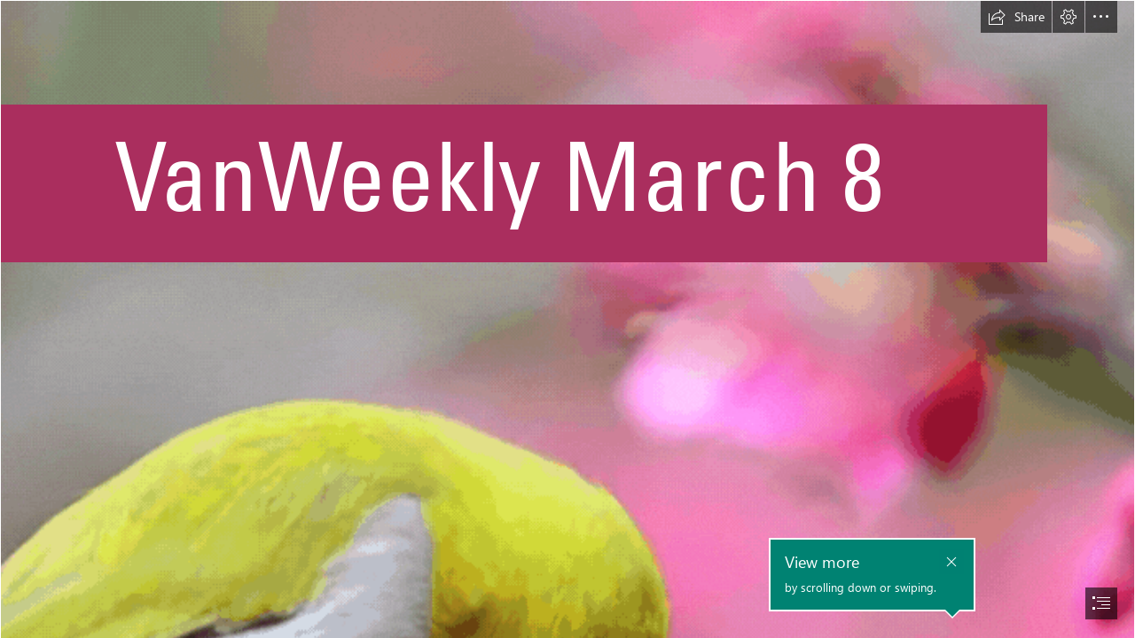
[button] (1016, 17)
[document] (567, 319)
